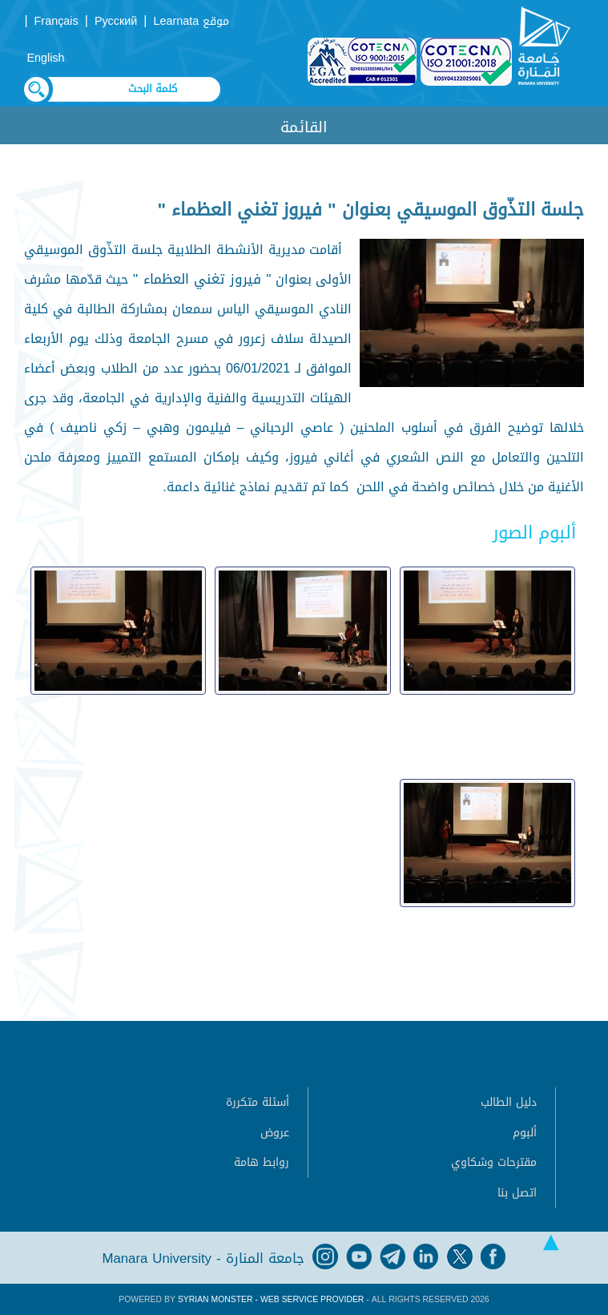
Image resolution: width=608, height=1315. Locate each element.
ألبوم (525, 1133)
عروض (274, 1133)
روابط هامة (261, 1162)
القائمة (304, 127)
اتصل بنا (517, 1193)
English (45, 58)
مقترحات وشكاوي (494, 1162)
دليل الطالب (509, 1102)
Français (56, 21)
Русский (116, 21)
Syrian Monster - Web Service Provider (271, 1299)
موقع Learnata (191, 21)
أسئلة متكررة (257, 1102)
